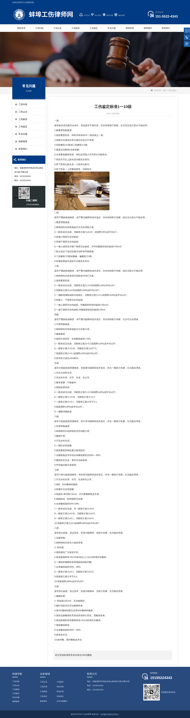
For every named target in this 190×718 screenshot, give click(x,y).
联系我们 (166, 28)
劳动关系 (60, 691)
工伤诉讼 (43, 696)
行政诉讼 (60, 696)
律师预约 (148, 28)
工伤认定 (57, 28)
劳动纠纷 (60, 687)
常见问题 (112, 28)
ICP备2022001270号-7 (110, 714)
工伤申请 (43, 687)
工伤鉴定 (93, 28)
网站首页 (21, 28)
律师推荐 (130, 28)
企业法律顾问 (62, 701)
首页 (164, 90)
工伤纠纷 (39, 28)
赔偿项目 (43, 701)
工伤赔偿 (75, 28)
